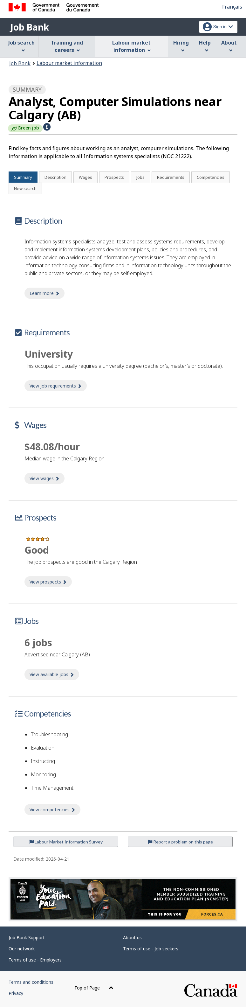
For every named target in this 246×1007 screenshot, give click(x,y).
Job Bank (29, 27)
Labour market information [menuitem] (131, 46)
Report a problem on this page (180, 841)
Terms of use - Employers (35, 960)
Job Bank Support (27, 937)
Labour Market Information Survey (66, 841)
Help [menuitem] (205, 45)
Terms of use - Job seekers (150, 949)
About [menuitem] (229, 45)
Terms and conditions (31, 982)
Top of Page (93, 988)
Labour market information (69, 62)
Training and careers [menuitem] (67, 46)
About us (132, 937)
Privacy (16, 993)
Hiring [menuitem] (181, 45)
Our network (22, 949)
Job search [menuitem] (21, 45)
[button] (47, 127)
